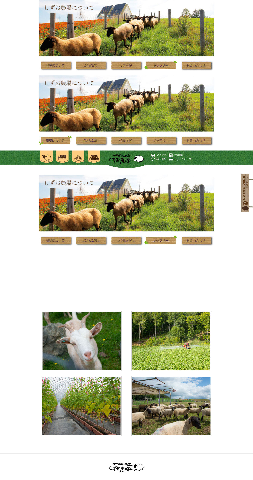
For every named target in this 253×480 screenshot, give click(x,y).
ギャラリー (161, 65)
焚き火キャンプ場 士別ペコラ (94, 158)
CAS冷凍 (91, 65)
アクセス (161, 154)
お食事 (78, 158)
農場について (56, 65)
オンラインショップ (245, 193)
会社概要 (161, 159)
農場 (46, 158)
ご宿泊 (62, 158)
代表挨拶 (126, 65)
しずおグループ (182, 159)
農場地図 (178, 154)
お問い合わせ (196, 65)
